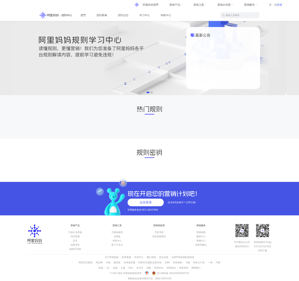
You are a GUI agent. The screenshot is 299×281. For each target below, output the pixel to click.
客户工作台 (117, 245)
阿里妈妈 (177, 262)
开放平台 (138, 257)
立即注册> (191, 202)
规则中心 (201, 236)
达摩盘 (117, 236)
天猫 (108, 262)
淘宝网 (99, 262)
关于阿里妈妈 (112, 257)
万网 (218, 262)
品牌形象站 (201, 245)
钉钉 (131, 268)
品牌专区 (75, 245)
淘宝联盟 (75, 236)
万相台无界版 (75, 232)
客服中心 (201, 240)
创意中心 (117, 240)
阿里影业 (171, 268)
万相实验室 (117, 232)
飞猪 (187, 262)
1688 (167, 262)
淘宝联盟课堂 (159, 236)
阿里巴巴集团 (85, 262)
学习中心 (144, 15)
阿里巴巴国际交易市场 (149, 262)
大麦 (123, 268)
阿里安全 (158, 268)
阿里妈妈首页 (151, 4)
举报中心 (166, 15)
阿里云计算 (199, 262)
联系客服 (126, 257)
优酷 (148, 268)
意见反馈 (163, 257)
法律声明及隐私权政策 (182, 257)
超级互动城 (75, 249)
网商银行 (196, 268)
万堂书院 (159, 232)
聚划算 (117, 262)
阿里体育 (183, 268)
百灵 (75, 240)
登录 (279, 4)
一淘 (210, 262)
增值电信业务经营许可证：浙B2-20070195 (149, 278)
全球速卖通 (129, 262)
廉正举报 (151, 257)
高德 (100, 268)
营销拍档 (201, 232)
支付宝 (139, 268)
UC (107, 268)
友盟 (115, 268)
